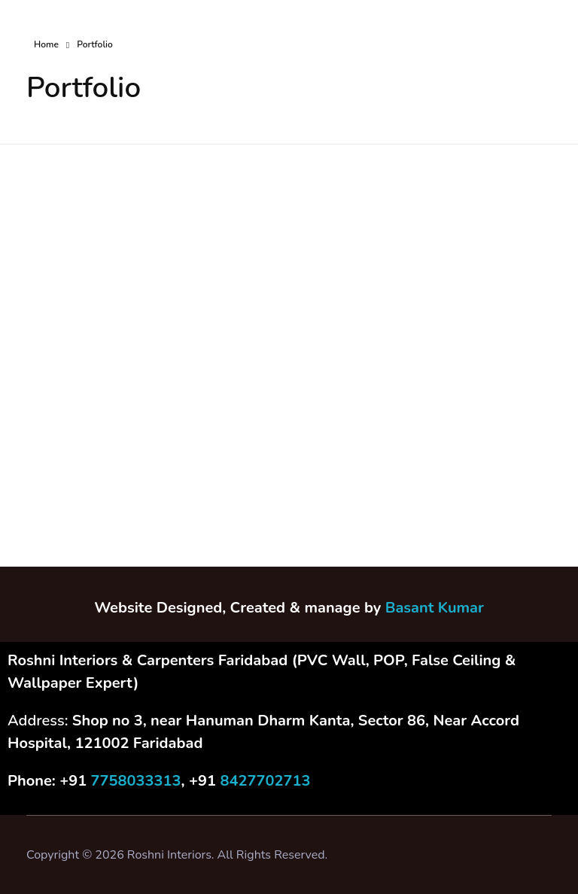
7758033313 (136, 781)
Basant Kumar (434, 608)
